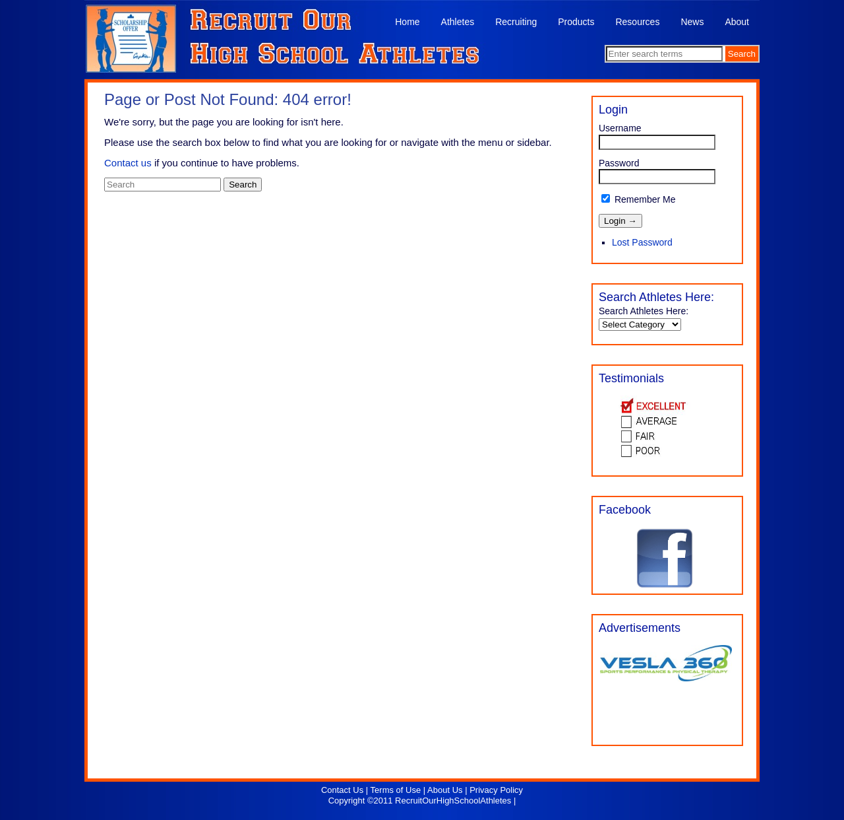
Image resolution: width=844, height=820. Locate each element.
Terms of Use (396, 790)
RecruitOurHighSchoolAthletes (453, 800)
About (737, 22)
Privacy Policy (496, 790)
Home (407, 22)
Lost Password (642, 242)
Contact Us (342, 790)
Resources (637, 22)
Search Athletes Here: (643, 311)
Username (620, 128)
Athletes (458, 22)
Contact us (128, 162)
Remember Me (638, 199)
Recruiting (516, 22)
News (692, 22)
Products (576, 22)
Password (619, 163)
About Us (444, 790)
